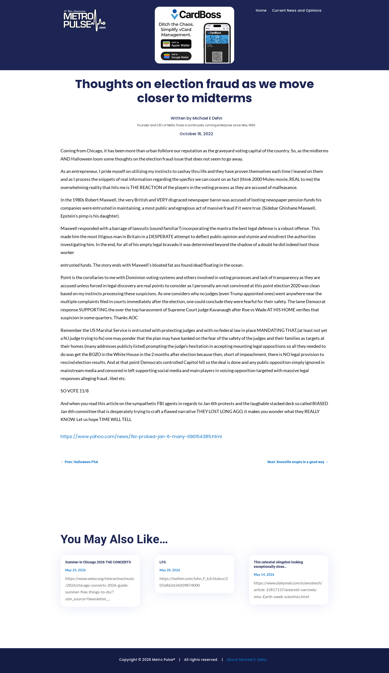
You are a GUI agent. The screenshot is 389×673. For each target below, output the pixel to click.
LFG (163, 562)
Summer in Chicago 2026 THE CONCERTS (98, 562)
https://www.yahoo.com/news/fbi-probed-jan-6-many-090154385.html (141, 436)
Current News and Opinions (297, 11)
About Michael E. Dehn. (247, 659)
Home (261, 11)
